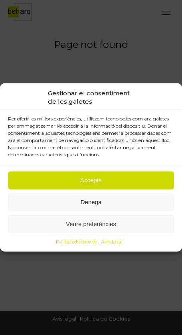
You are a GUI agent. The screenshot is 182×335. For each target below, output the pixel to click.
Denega (91, 202)
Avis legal (112, 241)
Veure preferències (91, 224)
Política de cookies (76, 241)
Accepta (91, 180)
